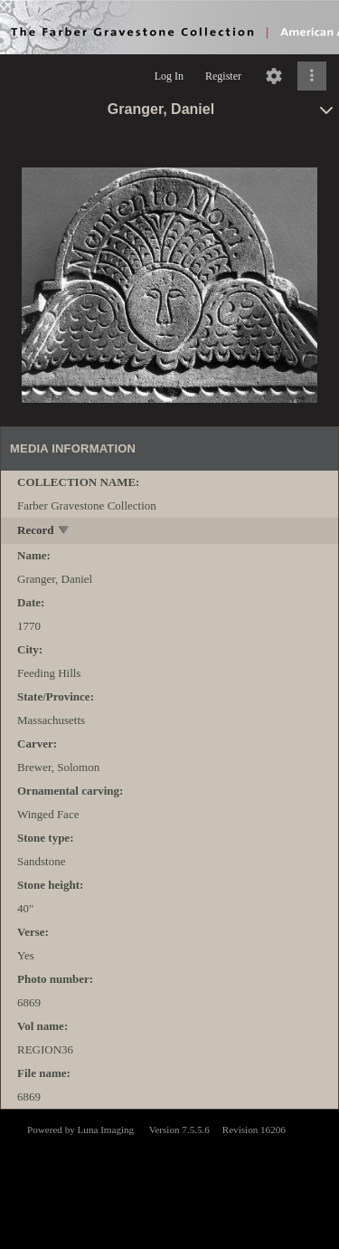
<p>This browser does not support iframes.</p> (169, 1177)
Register (223, 76)
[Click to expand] (311, 76)
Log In (169, 76)
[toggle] (64, 532)
